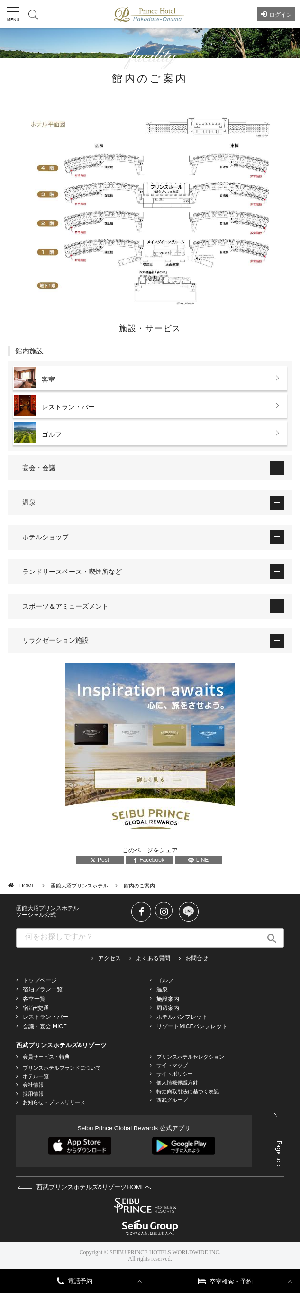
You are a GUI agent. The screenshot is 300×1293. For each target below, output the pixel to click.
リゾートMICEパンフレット (191, 1026)
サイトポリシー (174, 1074)
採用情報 (33, 1094)
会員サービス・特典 (46, 1057)
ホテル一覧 (36, 1076)
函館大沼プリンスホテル (79, 885)
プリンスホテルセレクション (190, 1057)
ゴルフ (164, 980)
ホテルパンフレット (182, 1017)
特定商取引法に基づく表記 (187, 1091)
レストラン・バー (45, 1017)
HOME (27, 885)
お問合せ (196, 958)
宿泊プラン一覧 (43, 989)
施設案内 (167, 999)
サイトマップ (172, 1065)
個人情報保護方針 (177, 1082)
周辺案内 (167, 1008)
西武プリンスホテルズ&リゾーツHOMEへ (84, 1187)
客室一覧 (34, 999)
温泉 (162, 989)
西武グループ (172, 1100)
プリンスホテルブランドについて (62, 1068)
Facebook (149, 860)
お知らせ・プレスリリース (54, 1102)
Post (100, 860)
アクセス (109, 958)
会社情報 (33, 1085)
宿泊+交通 (36, 1008)
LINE (198, 860)
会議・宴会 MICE (45, 1026)
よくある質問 (153, 958)
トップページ (40, 980)
